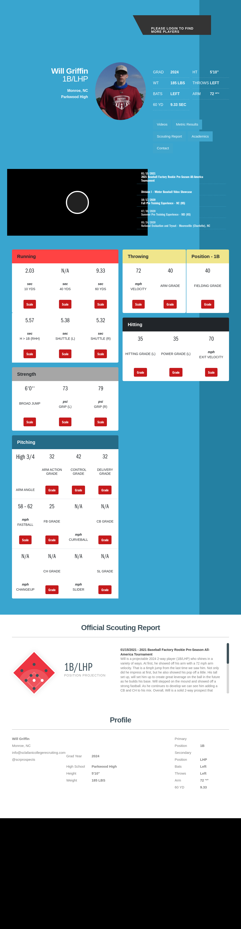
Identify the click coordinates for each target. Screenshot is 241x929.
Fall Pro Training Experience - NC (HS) (182, 204)
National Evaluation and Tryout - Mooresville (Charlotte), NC (187, 227)
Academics (203, 138)
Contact (163, 151)
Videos (162, 125)
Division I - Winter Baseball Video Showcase (182, 193)
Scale (29, 312)
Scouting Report (170, 138)
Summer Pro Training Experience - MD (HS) (187, 216)
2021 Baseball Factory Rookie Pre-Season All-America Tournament (182, 180)
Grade (170, 312)
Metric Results (189, 125)
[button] (78, 207)
